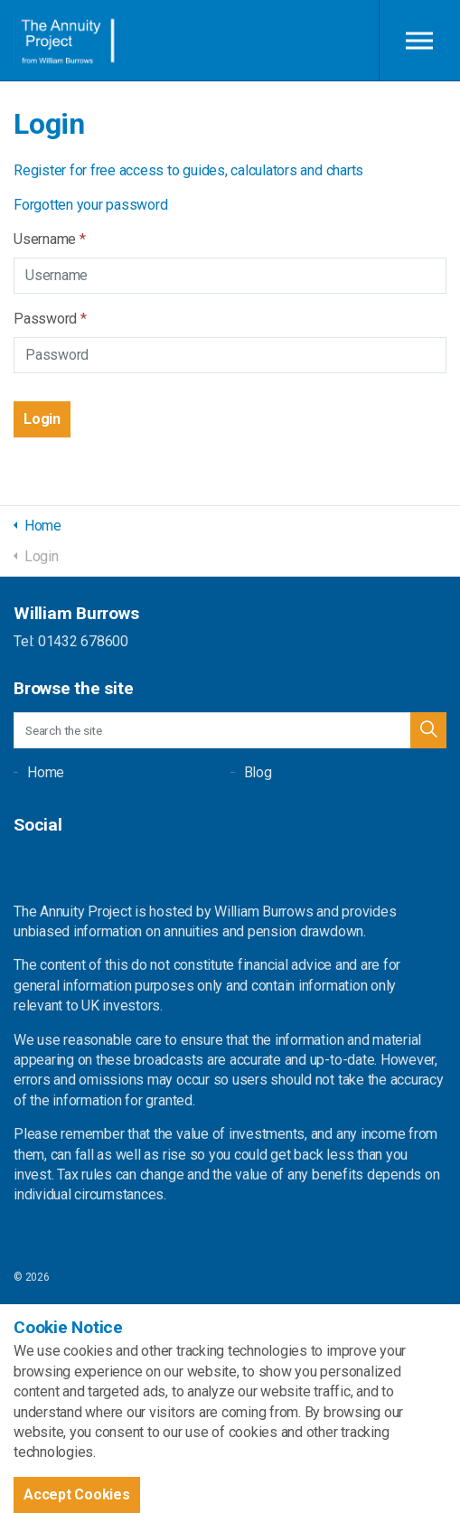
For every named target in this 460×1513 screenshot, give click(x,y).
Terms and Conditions (66, 1345)
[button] (42, 419)
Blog (258, 772)
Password (50, 318)
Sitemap (33, 1311)
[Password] (230, 355)
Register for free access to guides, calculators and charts (188, 170)
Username (50, 239)
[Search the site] (230, 730)
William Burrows (65, 41)
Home (45, 772)
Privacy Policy (47, 1380)
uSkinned (166, 1414)
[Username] (230, 276)
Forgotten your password (90, 204)
